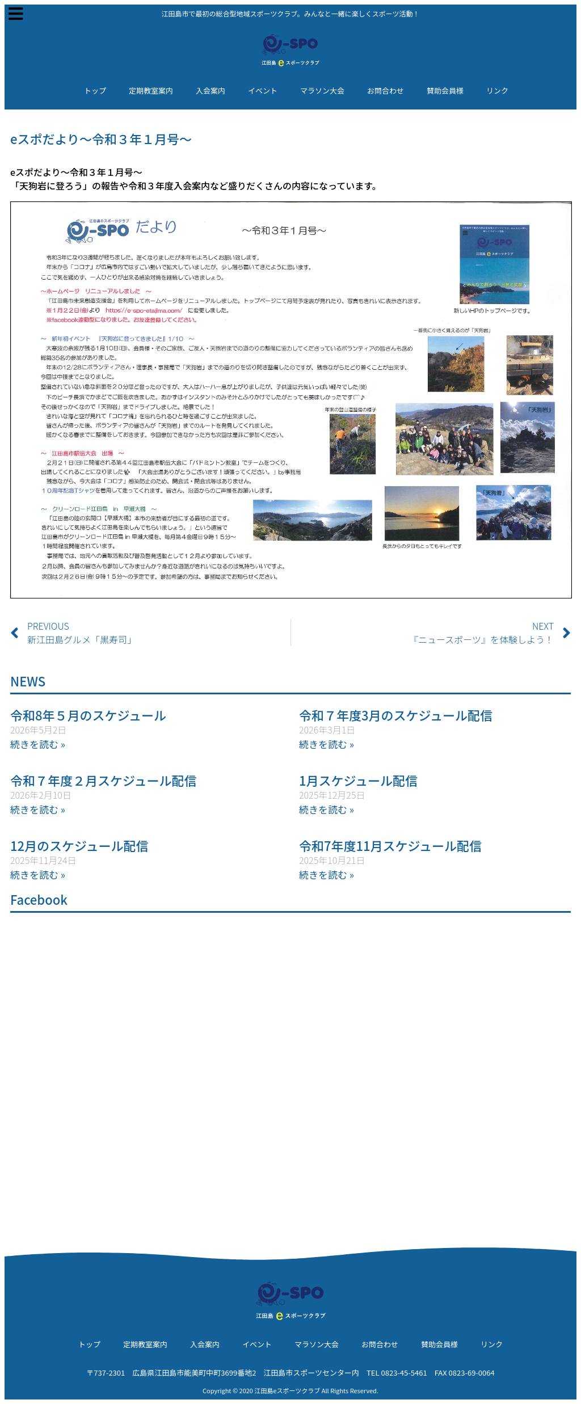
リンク (497, 90)
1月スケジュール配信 (358, 780)
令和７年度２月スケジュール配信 (103, 780)
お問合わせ (385, 90)
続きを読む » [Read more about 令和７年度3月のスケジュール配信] (326, 744)
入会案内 (210, 90)
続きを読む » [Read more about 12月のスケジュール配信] (37, 874)
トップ (95, 90)
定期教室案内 (151, 90)
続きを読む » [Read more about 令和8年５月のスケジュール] (37, 744)
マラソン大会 (322, 90)
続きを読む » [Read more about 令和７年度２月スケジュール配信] (37, 809)
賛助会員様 (445, 90)
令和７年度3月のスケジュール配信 (395, 715)
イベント (262, 90)
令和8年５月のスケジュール (88, 715)
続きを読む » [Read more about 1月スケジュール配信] (326, 809)
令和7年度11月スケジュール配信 (390, 845)
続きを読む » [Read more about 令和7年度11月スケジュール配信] (326, 874)
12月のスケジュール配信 (79, 845)
